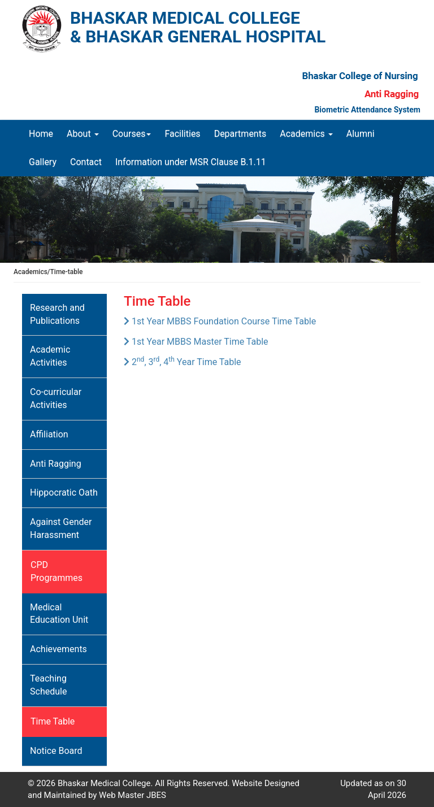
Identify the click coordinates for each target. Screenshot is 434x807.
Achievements (58, 649)
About (83, 133)
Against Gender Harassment (61, 528)
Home (44, 133)
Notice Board (56, 750)
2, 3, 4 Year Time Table (182, 362)
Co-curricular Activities (55, 398)
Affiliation (49, 434)
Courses (131, 133)
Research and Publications (57, 314)
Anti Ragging (55, 463)
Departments (240, 133)
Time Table (53, 721)
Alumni (360, 133)
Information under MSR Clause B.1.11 (190, 162)
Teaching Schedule (48, 685)
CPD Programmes (57, 571)
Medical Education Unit (59, 614)
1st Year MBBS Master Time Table (196, 341)
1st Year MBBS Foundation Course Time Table (220, 321)
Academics (306, 133)
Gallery (43, 162)
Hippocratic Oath (64, 492)
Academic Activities (50, 356)
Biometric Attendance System (367, 109)
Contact (86, 162)
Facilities (182, 133)
